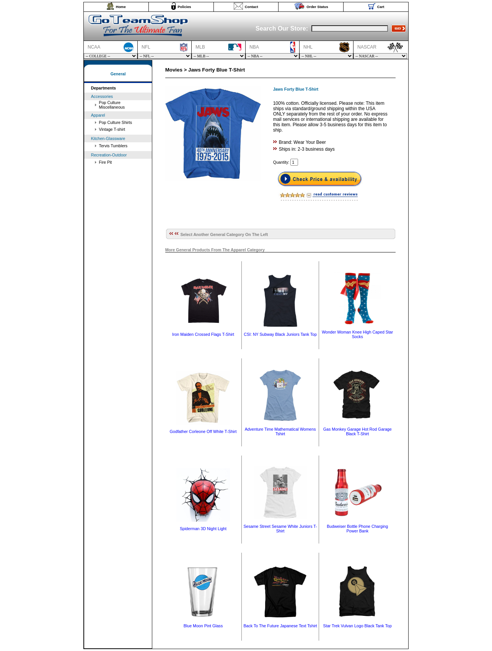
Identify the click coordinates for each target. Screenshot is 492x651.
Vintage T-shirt (112, 129)
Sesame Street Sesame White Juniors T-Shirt (280, 528)
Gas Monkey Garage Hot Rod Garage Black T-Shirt (357, 431)
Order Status (317, 7)
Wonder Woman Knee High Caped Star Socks (357, 334)
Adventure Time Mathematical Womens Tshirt (280, 431)
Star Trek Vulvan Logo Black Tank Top (357, 625)
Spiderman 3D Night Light (203, 528)
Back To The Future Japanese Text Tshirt (280, 625)
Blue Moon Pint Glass (203, 625)
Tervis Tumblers (113, 145)
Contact (251, 7)
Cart (380, 7)
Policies (184, 7)
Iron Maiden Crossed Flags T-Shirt (203, 334)
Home (121, 7)
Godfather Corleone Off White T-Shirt (203, 431)
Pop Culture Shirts (115, 122)
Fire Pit (105, 162)
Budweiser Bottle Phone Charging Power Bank (357, 528)
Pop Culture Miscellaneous (112, 104)
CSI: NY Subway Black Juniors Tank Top (280, 334)
